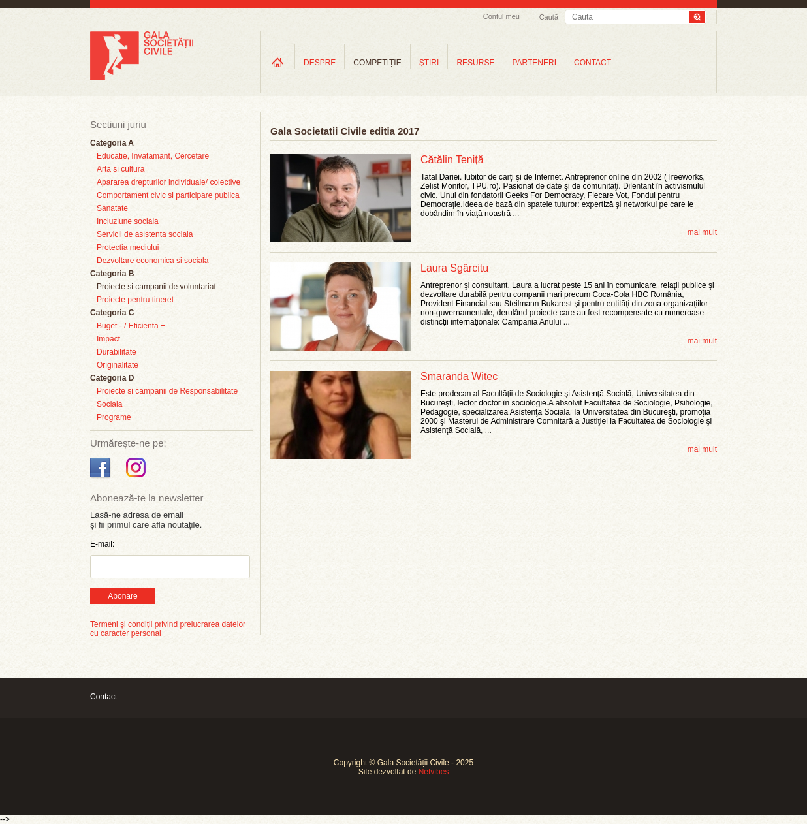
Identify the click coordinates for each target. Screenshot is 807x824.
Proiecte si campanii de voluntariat (156, 286)
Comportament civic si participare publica (168, 195)
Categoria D (112, 378)
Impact (108, 338)
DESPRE (320, 62)
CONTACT (592, 62)
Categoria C (112, 312)
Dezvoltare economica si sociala (152, 260)
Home (277, 62)
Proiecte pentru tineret (135, 299)
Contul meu (501, 16)
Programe (114, 417)
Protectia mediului (128, 247)
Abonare (122, 596)
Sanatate (112, 208)
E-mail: (102, 543)
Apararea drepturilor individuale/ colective (168, 182)
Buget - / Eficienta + (131, 325)
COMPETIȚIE (377, 62)
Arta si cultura (120, 169)
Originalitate (117, 365)
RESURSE (475, 62)
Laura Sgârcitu (454, 268)
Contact (103, 696)
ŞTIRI (429, 62)
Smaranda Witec (459, 376)
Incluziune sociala (128, 221)
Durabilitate (116, 352)
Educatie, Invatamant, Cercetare (153, 156)
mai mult (702, 232)
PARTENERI (534, 62)
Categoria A (112, 143)
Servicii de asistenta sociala (145, 234)
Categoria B (112, 273)
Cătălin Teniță (452, 159)
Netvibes (434, 771)
